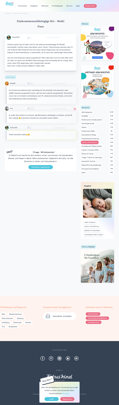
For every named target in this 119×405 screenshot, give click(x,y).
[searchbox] (104, 6)
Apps (78, 6)
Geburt (84, 127)
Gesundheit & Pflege (89, 135)
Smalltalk (85, 116)
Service (69, 6)
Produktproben (93, 322)
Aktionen (45, 6)
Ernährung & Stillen (89, 131)
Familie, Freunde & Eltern (91, 150)
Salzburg (20, 318)
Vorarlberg (5, 322)
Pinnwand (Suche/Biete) (90, 169)
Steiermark (17, 322)
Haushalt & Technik (89, 161)
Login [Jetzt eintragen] (51, 399)
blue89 (12, 83)
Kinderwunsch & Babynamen (92, 119)
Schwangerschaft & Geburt (93, 234)
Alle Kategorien (87, 112)
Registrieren (90, 6)
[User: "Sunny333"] (9, 37)
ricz (11, 108)
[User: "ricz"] (7, 108)
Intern (84, 172)
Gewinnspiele (93, 314)
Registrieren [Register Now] (67, 399)
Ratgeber (34, 6)
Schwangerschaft (88, 123)
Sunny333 (16, 37)
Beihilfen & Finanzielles (92, 230)
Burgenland (13, 327)
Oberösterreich (7, 318)
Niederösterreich (15, 314)
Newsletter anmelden (62, 316)
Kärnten (28, 322)
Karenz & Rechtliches (90, 142)
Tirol (3, 327)
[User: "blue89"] (7, 83)
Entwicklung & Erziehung (91, 138)
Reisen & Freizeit (88, 153)
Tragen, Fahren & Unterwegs (92, 157)
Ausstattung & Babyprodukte (92, 146)
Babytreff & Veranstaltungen (92, 165)
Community (22, 6)
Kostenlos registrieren (41, 167)
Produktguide (57, 6)
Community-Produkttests (97, 318)
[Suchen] (113, 6)
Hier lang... (66, 393)
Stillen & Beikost (89, 222)
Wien (3, 314)
